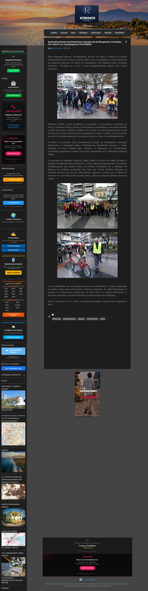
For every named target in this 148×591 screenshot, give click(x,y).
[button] (126, 42)
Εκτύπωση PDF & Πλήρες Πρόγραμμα (13, 314)
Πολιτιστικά (92, 319)
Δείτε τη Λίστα (13, 70)
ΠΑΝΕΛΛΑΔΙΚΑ (96, 33)
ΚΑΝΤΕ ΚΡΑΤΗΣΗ (87, 568)
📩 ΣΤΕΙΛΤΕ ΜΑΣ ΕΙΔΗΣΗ (13, 351)
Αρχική (81, 319)
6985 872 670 (87, 548)
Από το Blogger (87, 579)
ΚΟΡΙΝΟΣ (54, 33)
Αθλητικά (56, 319)
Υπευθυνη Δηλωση (13, 246)
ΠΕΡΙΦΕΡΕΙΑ (83, 33)
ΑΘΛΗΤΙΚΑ (108, 33)
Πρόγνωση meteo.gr (13, 337)
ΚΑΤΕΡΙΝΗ (64, 33)
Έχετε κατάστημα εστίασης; (87, 573)
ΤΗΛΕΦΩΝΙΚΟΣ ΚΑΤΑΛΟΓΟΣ (13, 126)
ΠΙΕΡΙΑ (73, 33)
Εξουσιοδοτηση (13, 250)
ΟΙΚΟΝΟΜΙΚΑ (119, 33)
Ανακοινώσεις (69, 319)
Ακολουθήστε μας (13, 368)
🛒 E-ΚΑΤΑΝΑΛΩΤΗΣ (13, 202)
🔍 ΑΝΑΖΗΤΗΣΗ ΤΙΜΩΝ (13, 179)
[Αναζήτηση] (129, 5)
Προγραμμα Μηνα (13, 95)
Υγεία (102, 319)
